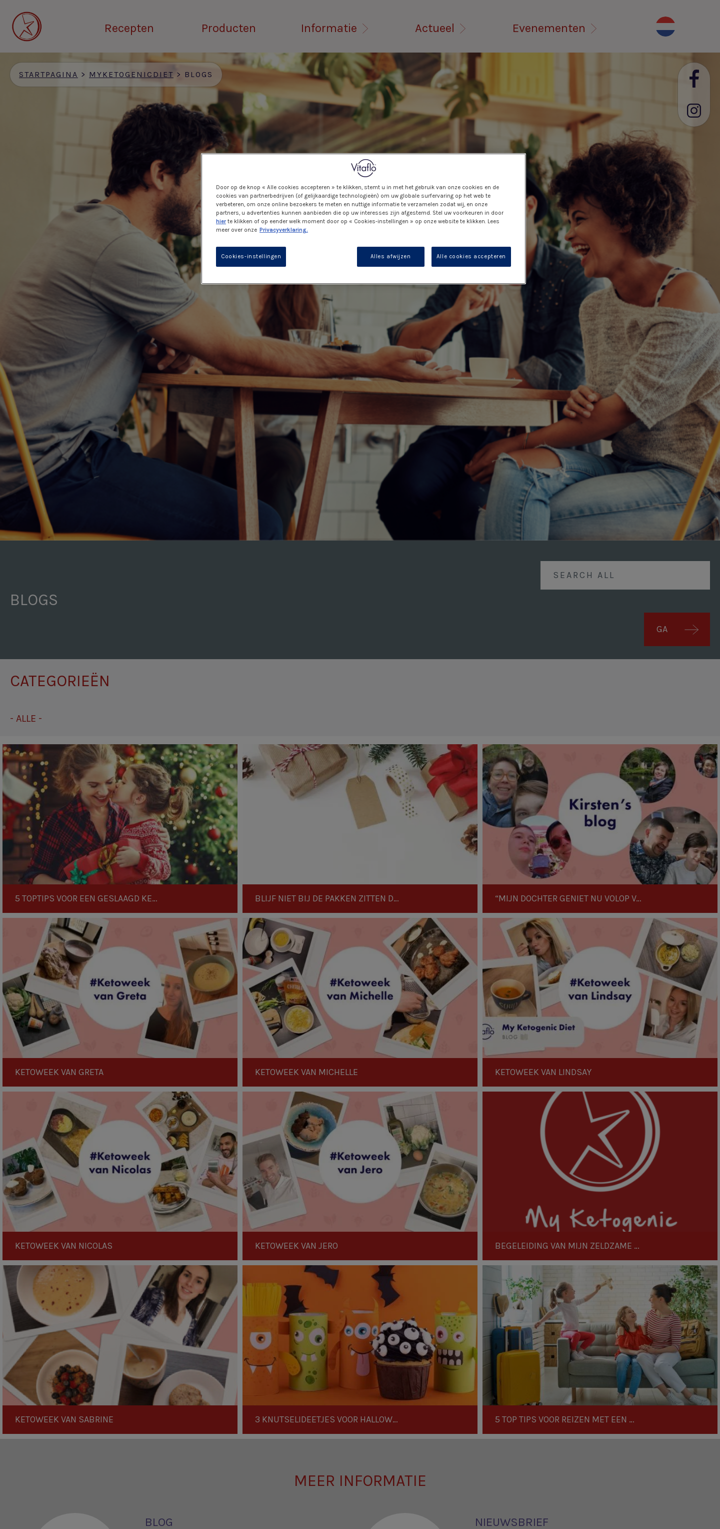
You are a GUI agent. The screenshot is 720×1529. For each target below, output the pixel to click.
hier (221, 221)
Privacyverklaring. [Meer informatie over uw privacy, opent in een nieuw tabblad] (284, 230)
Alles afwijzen (390, 256)
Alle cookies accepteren (471, 256)
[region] (363, 218)
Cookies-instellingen (251, 256)
